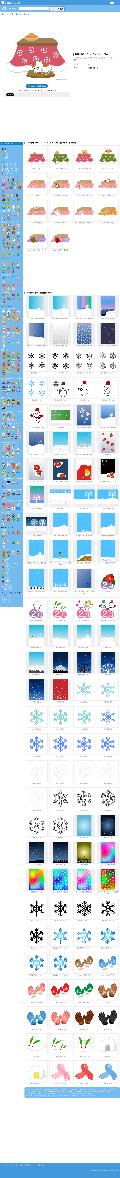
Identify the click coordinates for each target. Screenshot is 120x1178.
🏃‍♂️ (13, 434)
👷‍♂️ (13, 416)
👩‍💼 (9, 416)
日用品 (9, 491)
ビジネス (4, 413)
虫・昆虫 (5, 292)
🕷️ (9, 556)
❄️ (13, 210)
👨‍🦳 (9, 404)
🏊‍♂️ (18, 471)
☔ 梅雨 (5, 158)
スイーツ (5, 326)
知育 (16, 424)
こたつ (19, 14)
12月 (7, 171)
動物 (3, 222)
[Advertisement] (94, 33)
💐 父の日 (6, 156)
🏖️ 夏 (4, 151)
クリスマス (6, 539)
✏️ (18, 427)
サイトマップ (8, 1165)
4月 (11, 164)
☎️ (9, 493)
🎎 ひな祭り (6, 566)
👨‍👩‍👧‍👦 (4, 408)
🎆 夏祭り (6, 577)
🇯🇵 (13, 508)
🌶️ (18, 360)
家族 (3, 398)
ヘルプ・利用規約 (25, 1165)
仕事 (11, 413)
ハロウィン (6, 549)
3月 (6, 164)
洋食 (8, 309)
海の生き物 (6, 275)
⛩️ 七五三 (6, 582)
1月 (12, 171)
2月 (16, 171)
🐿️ (9, 243)
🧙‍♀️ (18, 552)
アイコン (4, 502)
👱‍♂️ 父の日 (6, 573)
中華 (14, 309)
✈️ (18, 390)
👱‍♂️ (4, 404)
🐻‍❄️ (18, 232)
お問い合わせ (41, 1165)
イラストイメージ (6, 14)
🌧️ (9, 210)
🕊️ (18, 264)
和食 (3, 309)
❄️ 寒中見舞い (7, 584)
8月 (15, 166)
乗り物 (3, 380)
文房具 (9, 424)
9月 (6, 169)
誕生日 (4, 530)
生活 (8, 398)
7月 (11, 166)
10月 (11, 169)
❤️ (9, 449)
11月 (17, 169)
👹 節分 (5, 561)
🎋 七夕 (5, 153)
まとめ (114, 2)
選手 (11, 461)
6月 (6, 166)
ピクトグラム (7, 602)
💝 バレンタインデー (10, 563)
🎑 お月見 (6, 580)
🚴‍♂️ (18, 386)
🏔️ (13, 214)
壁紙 (3, 597)
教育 (3, 424)
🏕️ (13, 475)
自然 (11, 177)
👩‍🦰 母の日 (6, 570)
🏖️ (18, 214)
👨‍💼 (4, 416)
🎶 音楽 (4, 480)
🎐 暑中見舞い (7, 587)
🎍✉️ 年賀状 (7, 589)
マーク (12, 502)
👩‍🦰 (18, 401)
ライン (7, 595)
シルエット (6, 600)
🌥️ (4, 210)
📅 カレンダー (7, 173)
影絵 (17, 222)
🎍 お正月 (6, 559)
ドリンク (5, 339)
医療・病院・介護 (8, 442)
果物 (8, 350)
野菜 (3, 350)
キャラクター (6, 513)
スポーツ (4, 461)
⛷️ (4, 475)
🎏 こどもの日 (7, 568)
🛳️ (9, 393)
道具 (15, 491)
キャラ (7, 222)
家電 (3, 491)
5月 (15, 164)
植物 (6, 177)
